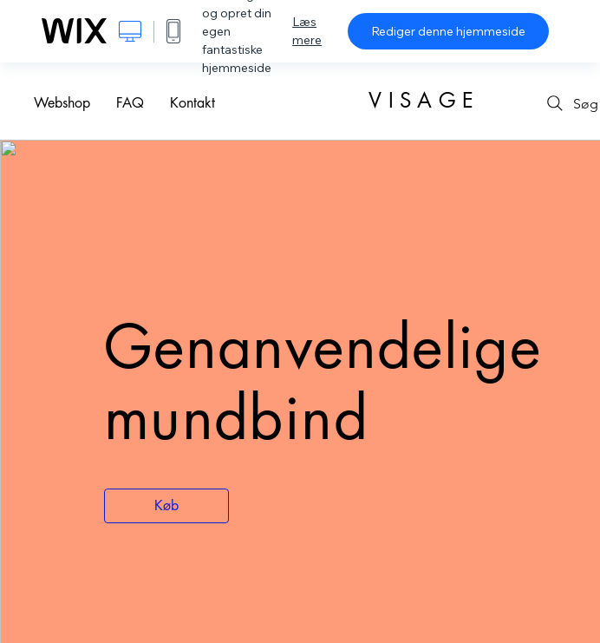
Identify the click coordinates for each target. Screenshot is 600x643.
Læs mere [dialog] (307, 31)
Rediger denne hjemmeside (448, 31)
